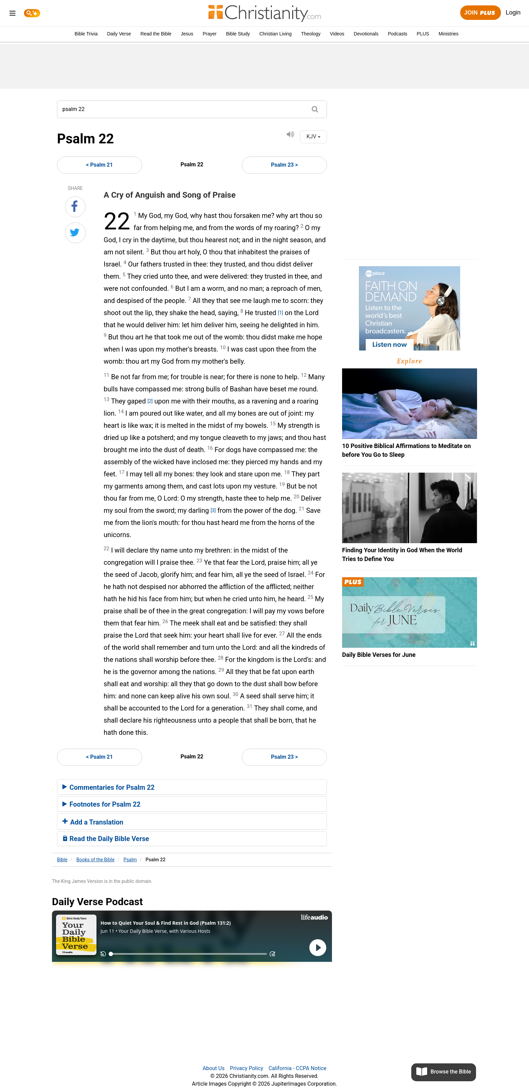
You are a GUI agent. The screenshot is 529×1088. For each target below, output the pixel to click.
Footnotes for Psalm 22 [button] (101, 804)
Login (513, 12)
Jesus (187, 33)
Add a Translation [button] (92, 822)
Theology (311, 33)
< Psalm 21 (99, 165)
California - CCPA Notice (298, 1068)
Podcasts (398, 33)
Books (96, 859)
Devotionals (366, 33)
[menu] (12, 14)
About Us (213, 1068)
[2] (149, 401)
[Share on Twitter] (75, 232)
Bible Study (238, 33)
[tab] (192, 787)
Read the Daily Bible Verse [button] (105, 839)
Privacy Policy (246, 1068)
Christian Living (275, 33)
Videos (337, 33)
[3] (213, 510)
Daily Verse (119, 33)
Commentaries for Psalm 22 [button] (108, 787)
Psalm (130, 859)
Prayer (210, 33)
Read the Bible (155, 33)
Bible (62, 859)
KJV (313, 136)
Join (480, 13)
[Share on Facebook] (75, 206)
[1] (280, 312)
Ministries (448, 33)
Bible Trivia (86, 33)
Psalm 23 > (284, 165)
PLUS (423, 33)
